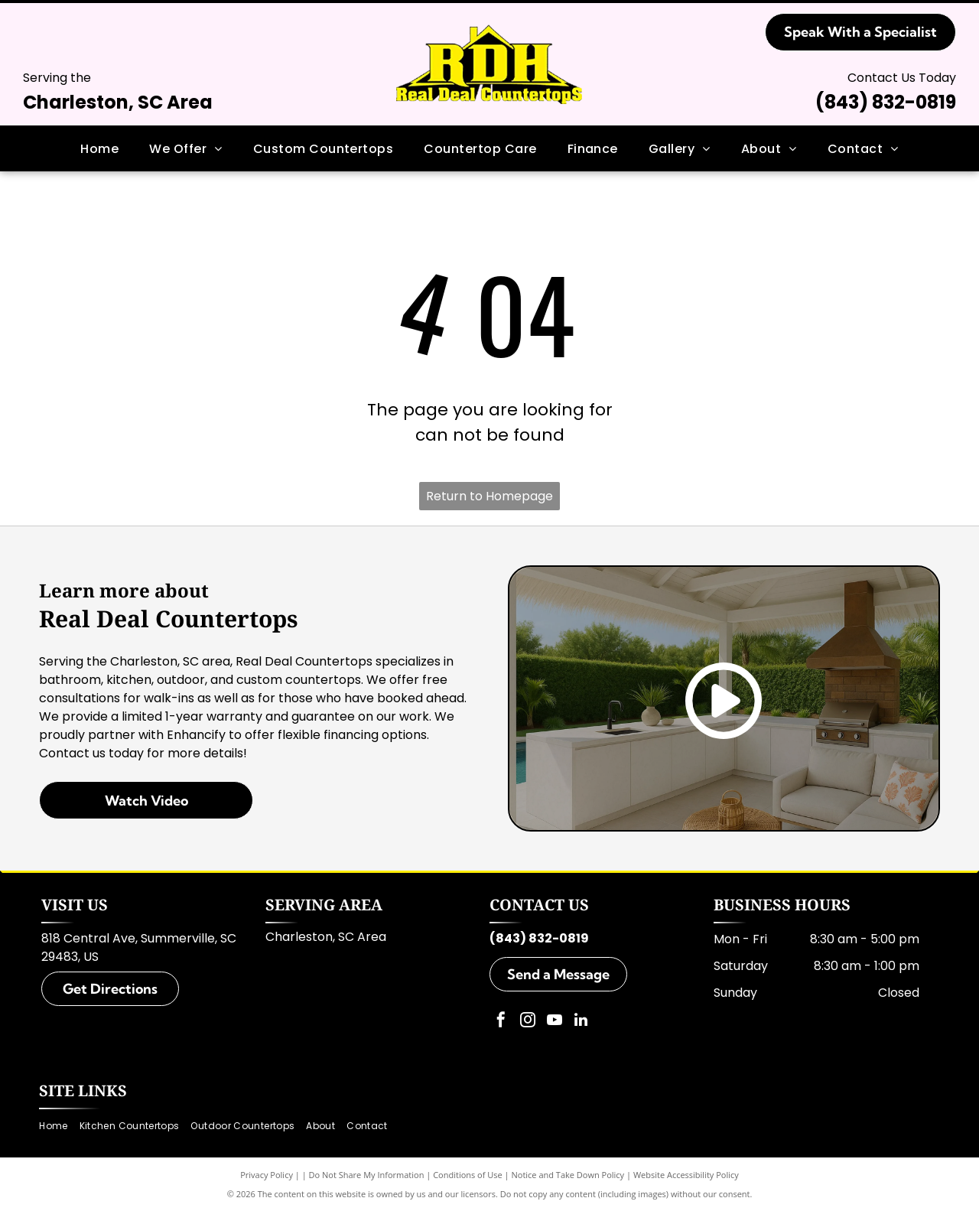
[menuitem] (99, 148)
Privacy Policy (266, 1174)
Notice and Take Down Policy (568, 1174)
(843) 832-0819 (885, 102)
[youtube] (554, 1021)
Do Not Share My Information (366, 1174)
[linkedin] (581, 1021)
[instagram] (527, 1021)
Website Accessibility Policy (686, 1174)
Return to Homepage (489, 496)
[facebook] (501, 1021)
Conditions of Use (468, 1174)
